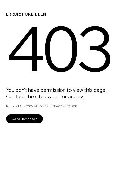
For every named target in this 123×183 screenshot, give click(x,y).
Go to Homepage (24, 119)
